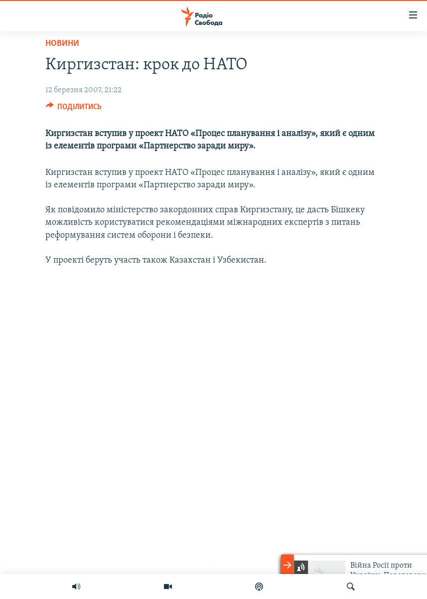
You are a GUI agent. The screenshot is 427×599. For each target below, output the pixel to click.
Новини (62, 43)
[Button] (74, 109)
